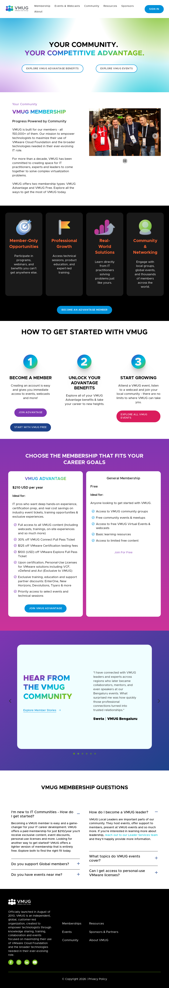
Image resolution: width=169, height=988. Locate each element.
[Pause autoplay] (125, 161)
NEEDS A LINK (84, 410)
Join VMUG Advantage (45, 608)
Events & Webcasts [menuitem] (67, 6)
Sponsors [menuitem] (127, 6)
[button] (74, 753)
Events (67, 931)
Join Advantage (31, 412)
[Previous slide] (95, 136)
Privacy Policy (97, 979)
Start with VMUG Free (30, 427)
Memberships (71, 923)
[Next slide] (155, 136)
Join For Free (123, 552)
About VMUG (98, 940)
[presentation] (10, 701)
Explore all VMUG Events (134, 416)
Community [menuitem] (91, 6)
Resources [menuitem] (110, 6)
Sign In (154, 9)
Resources (96, 923)
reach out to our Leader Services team (131, 835)
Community (70, 940)
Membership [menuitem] (42, 6)
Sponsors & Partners (103, 931)
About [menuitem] (38, 11)
